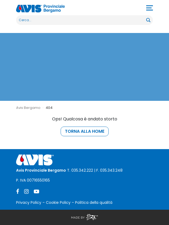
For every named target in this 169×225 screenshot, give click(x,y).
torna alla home (84, 131)
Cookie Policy (58, 202)
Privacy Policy (28, 202)
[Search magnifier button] (148, 20)
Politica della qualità (93, 202)
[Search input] (81, 20)
